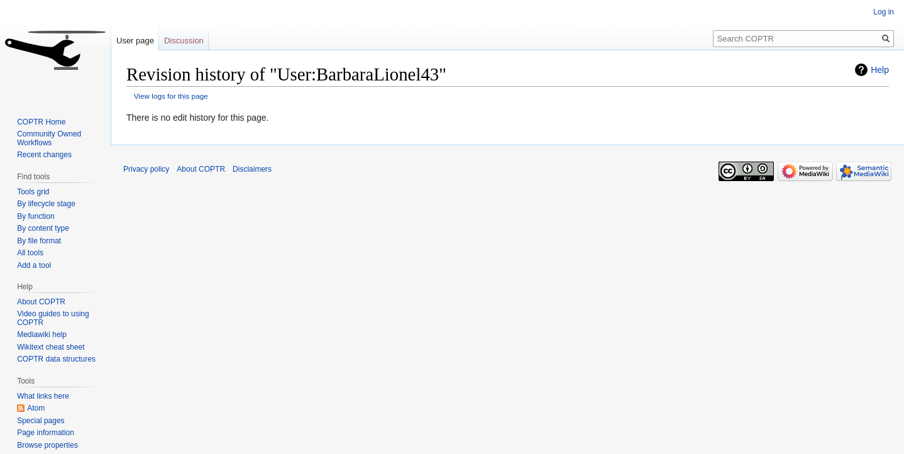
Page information (45, 432)
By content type (43, 228)
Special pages (40, 420)
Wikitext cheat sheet (50, 347)
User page (135, 40)
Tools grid (33, 191)
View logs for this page (171, 96)
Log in (883, 12)
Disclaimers (252, 169)
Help (880, 70)
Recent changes (44, 154)
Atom (36, 408)
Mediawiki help (42, 334)
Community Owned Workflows (49, 138)
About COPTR (41, 301)
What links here (43, 396)
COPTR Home (41, 122)
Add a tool (34, 265)
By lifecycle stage (46, 203)
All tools (30, 252)
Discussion (184, 40)
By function (35, 216)
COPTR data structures (56, 359)
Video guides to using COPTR (53, 318)
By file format (39, 240)
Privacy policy (146, 169)
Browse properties (47, 445)
